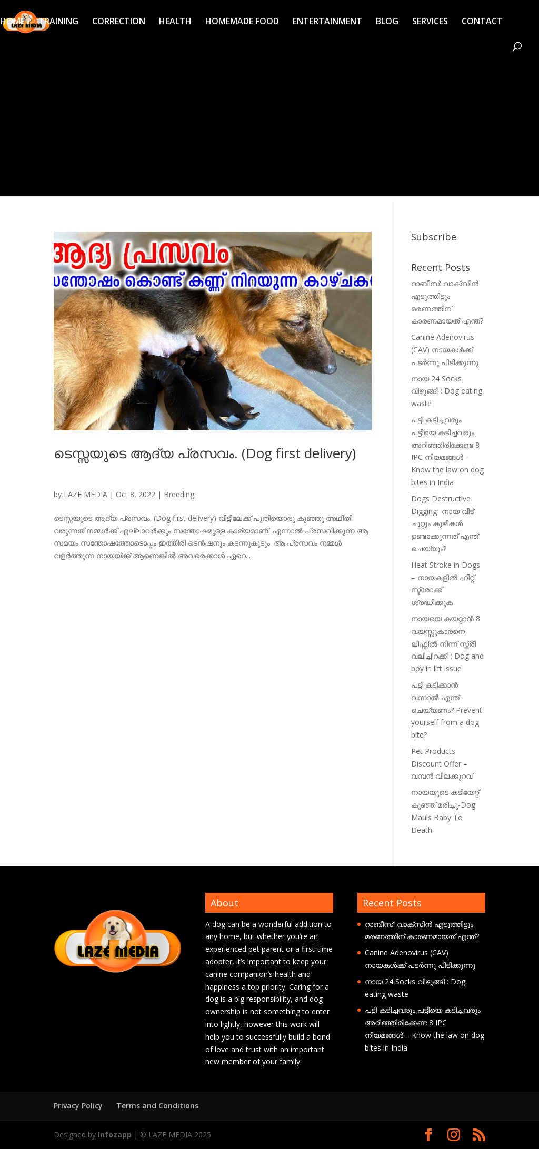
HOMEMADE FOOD (242, 22)
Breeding (179, 494)
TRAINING (58, 22)
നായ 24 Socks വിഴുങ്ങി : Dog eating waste (446, 391)
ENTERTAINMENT (327, 22)
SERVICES (430, 22)
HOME (12, 22)
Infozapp (115, 1135)
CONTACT (482, 22)
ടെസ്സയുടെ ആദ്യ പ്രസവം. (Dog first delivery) (205, 453)
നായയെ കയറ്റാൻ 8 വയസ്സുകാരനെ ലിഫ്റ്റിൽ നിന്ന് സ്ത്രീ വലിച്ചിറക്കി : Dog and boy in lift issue (447, 643)
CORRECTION (118, 22)
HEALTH (175, 22)
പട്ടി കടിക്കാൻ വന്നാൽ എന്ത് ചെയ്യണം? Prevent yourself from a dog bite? (446, 710)
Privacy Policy (78, 1106)
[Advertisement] (269, 122)
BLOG (387, 22)
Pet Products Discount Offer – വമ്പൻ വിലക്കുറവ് (441, 763)
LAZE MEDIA (85, 494)
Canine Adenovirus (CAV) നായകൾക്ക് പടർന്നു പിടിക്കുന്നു (444, 349)
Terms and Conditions (157, 1106)
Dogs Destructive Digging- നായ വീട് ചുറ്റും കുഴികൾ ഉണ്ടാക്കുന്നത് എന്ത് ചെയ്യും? (444, 523)
